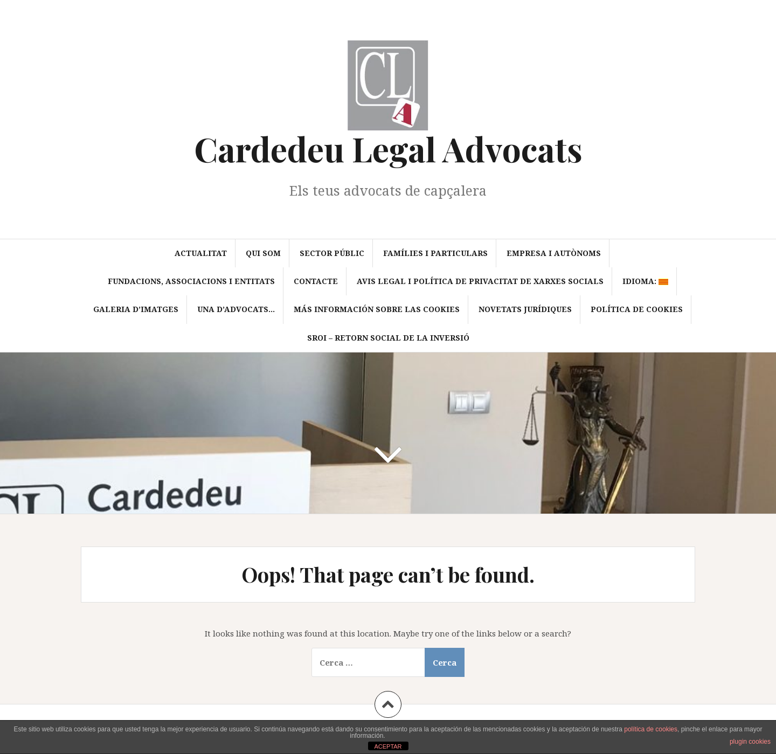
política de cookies (650, 729)
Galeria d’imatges (135, 309)
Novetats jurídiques (525, 309)
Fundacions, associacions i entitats (191, 281)
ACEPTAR (387, 746)
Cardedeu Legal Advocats (388, 148)
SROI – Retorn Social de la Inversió (388, 338)
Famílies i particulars (435, 253)
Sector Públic (332, 253)
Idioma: (645, 281)
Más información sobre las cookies (377, 309)
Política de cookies (637, 309)
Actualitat (201, 253)
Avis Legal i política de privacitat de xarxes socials (480, 281)
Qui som (263, 253)
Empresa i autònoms (554, 253)
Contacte (316, 281)
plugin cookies (750, 741)
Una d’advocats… (236, 309)
